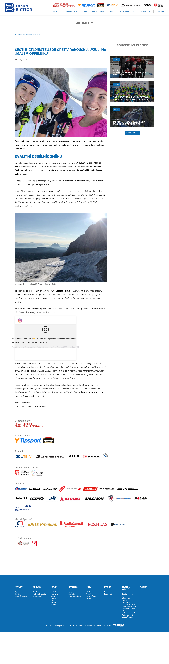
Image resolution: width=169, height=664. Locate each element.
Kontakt (53, 624)
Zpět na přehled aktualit (27, 34)
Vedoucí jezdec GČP (128, 645)
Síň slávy (53, 636)
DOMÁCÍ (89, 619)
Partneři (107, 624)
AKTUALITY (18, 619)
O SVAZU (54, 619)
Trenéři (88, 626)
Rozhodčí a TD (91, 628)
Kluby (52, 632)
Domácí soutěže (38, 628)
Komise (53, 630)
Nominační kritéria (74, 628)
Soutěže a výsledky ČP (128, 627)
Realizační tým (73, 626)
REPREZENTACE (73, 619)
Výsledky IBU (126, 630)
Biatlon (124, 632)
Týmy (70, 624)
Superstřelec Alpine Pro (128, 642)
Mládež (88, 624)
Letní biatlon (126, 634)
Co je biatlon (37, 624)
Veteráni (89, 630)
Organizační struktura (54, 627)
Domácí (17, 626)
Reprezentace (19, 624)
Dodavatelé (108, 626)
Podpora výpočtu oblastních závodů (128, 648)
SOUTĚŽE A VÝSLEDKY (126, 620)
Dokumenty (54, 634)
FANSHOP (143, 619)
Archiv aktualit (132, 132)
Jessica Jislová (35, 388)
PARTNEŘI (107, 619)
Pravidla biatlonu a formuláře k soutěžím (129, 638)
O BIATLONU (37, 619)
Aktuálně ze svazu (21, 628)
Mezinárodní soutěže (39, 626)
